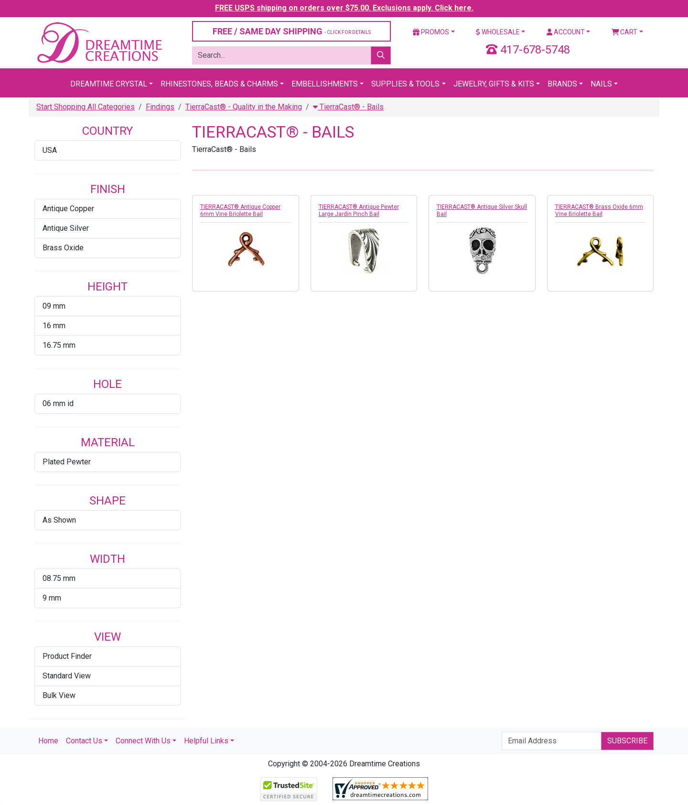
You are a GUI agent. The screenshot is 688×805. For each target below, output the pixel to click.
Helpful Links (206, 740)
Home (48, 740)
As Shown (59, 520)
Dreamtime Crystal (108, 83)
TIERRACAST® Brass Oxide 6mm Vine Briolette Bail (599, 210)
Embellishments (324, 83)
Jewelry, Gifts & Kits (493, 83)
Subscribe (627, 740)
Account (566, 32)
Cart (625, 32)
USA (50, 150)
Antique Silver (66, 228)
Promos (431, 32)
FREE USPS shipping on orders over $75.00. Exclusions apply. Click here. (344, 7)
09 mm (54, 306)
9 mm (52, 597)
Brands (562, 83)
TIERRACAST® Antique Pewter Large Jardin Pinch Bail (359, 210)
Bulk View (59, 695)
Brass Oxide (63, 247)
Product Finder (67, 656)
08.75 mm (59, 578)
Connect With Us (143, 740)
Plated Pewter (67, 461)
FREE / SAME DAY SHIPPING (292, 31)
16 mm (54, 325)
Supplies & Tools (405, 83)
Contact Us (84, 740)
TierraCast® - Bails (348, 106)
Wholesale (498, 32)
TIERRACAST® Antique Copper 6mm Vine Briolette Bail (240, 210)
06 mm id (58, 403)
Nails (601, 83)
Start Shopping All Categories (85, 106)
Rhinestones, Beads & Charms (219, 83)
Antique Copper (68, 208)
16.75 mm (59, 345)
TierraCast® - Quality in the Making (243, 106)
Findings (160, 106)
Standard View (67, 675)
